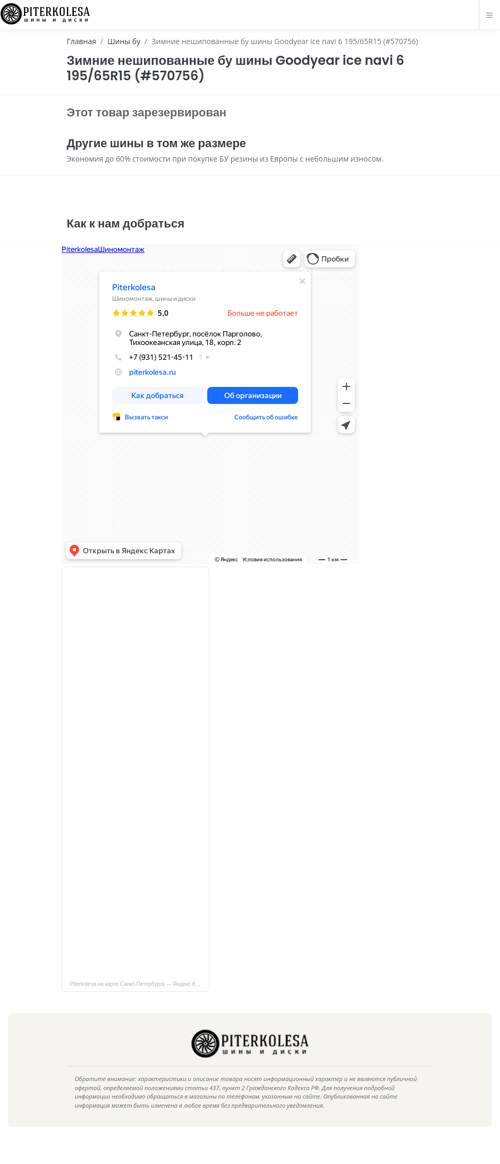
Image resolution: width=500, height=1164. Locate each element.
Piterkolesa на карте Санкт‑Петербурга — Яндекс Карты (139, 1000)
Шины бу (123, 41)
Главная (82, 41)
